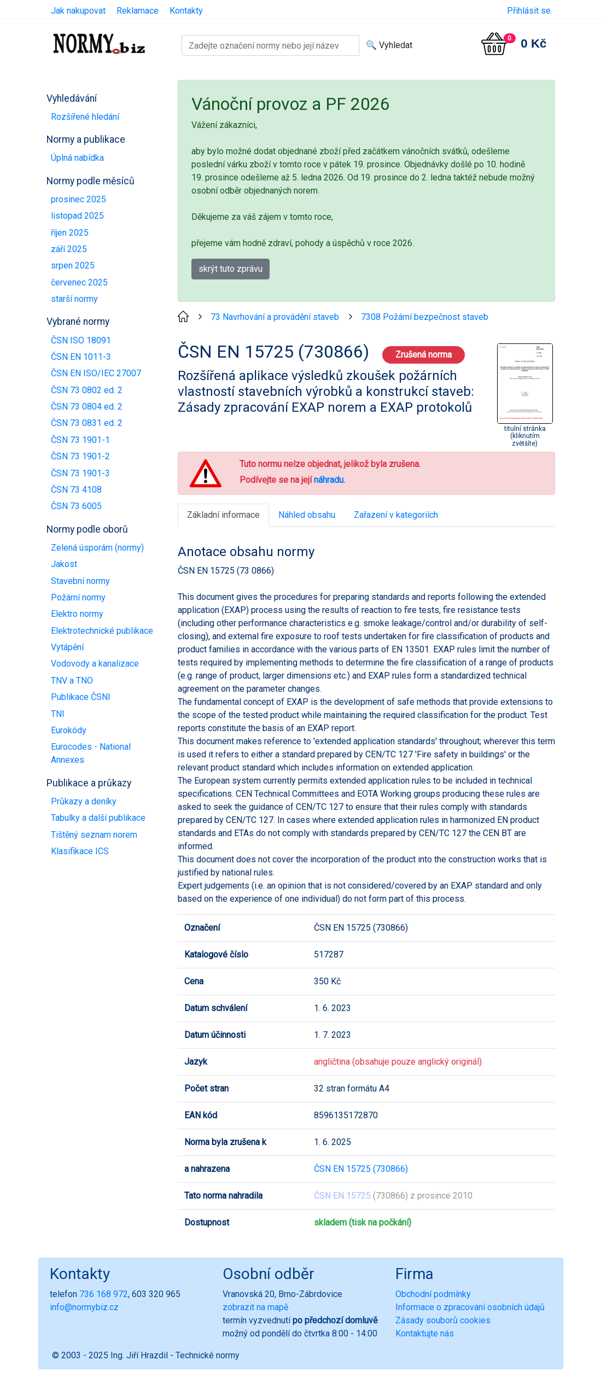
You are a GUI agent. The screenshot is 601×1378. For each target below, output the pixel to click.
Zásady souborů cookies (443, 1320)
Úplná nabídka (77, 158)
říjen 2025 (70, 232)
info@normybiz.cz (84, 1307)
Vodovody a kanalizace (95, 663)
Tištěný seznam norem (94, 835)
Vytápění (67, 647)
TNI (58, 714)
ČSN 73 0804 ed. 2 (86, 406)
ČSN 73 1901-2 (80, 456)
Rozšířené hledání (85, 117)
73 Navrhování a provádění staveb (275, 317)
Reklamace (137, 10)
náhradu (328, 480)
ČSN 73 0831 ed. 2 (86, 423)
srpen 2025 (73, 265)
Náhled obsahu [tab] (306, 515)
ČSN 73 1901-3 (80, 473)
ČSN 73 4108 (76, 489)
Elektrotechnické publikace (102, 631)
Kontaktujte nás (424, 1333)
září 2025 (69, 249)
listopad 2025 (77, 216)
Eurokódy (68, 730)
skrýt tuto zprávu (230, 269)
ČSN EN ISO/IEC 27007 (96, 373)
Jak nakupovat (78, 10)
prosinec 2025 (78, 199)
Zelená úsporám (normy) (97, 547)
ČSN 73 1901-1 (80, 440)
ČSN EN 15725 (342, 1195)
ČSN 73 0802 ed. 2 (86, 390)
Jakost (64, 564)
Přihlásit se (529, 10)
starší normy (74, 299)
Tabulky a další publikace (98, 818)
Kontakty (186, 10)
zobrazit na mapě (255, 1307)
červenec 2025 (79, 282)
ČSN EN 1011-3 (81, 357)
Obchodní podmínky (433, 1294)
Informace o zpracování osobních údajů (470, 1307)
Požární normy (78, 597)
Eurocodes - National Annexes (91, 753)
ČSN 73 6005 (76, 506)
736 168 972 (103, 1294)
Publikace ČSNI (80, 697)
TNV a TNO (72, 680)
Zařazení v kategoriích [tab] (396, 515)
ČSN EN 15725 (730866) (361, 1169)
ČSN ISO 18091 (81, 340)
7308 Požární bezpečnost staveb (424, 317)
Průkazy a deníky (83, 801)
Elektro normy (77, 614)
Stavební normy (80, 581)
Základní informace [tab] (223, 515)
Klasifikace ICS (80, 851)
